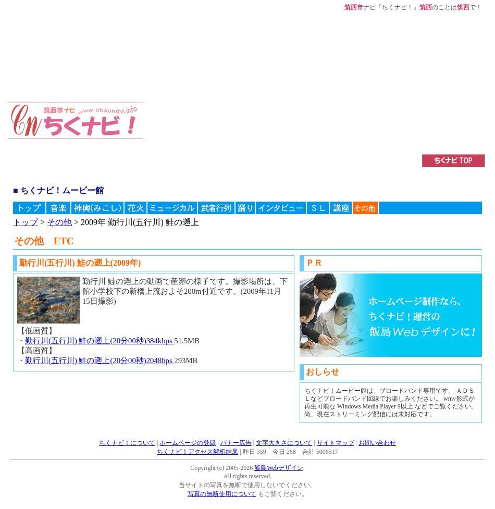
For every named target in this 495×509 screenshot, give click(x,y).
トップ (25, 222)
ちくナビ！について (127, 442)
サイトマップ (335, 442)
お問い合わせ (377, 442)
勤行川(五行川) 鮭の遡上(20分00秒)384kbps (99, 341)
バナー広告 (236, 442)
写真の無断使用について (222, 494)
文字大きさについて (284, 442)
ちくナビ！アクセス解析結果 (197, 451)
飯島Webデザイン (278, 467)
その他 (59, 222)
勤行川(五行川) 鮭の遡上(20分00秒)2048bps (99, 360)
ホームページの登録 (187, 442)
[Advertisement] (229, 76)
